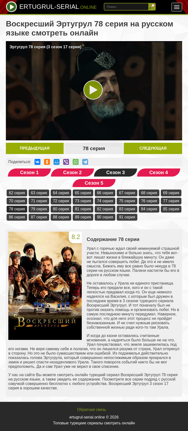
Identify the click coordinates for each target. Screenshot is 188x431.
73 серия (83, 201)
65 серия (83, 193)
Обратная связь (91, 409)
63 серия (39, 193)
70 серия (17, 201)
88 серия (61, 217)
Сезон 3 (115, 172)
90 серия (105, 217)
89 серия (83, 217)
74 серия (105, 201)
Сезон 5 (94, 183)
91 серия (127, 217)
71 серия (39, 201)
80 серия (61, 209)
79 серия (39, 209)
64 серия (61, 193)
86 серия (17, 217)
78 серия (17, 209)
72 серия (61, 201)
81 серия (83, 209)
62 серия (17, 193)
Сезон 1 (29, 172)
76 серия (149, 201)
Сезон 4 (158, 172)
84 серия (149, 209)
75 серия (127, 201)
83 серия (127, 209)
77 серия (171, 201)
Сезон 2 (72, 172)
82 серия (105, 209)
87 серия (39, 217)
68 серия (149, 193)
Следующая (153, 148)
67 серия (127, 193)
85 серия (171, 209)
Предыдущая (34, 148)
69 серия (171, 193)
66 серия (105, 193)
